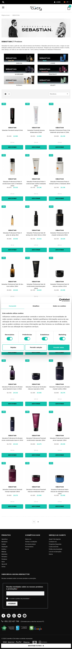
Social (27, 549)
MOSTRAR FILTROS (36, 646)
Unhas (3, 566)
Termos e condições (31, 541)
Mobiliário (4, 554)
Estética (4, 549)
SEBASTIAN (16, 15)
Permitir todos (58, 347)
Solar (3, 561)
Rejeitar (13, 347)
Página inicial (6, 15)
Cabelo (4, 544)
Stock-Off (4, 564)
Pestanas (4, 559)
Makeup (4, 551)
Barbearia (4, 541)
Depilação (5, 546)
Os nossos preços (30, 544)
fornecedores (29, 546)
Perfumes (4, 556)
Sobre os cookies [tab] (59, 306)
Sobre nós (28, 539)
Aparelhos (5, 539)
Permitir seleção (36, 347)
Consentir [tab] (12, 306)
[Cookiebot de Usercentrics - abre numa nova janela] (61, 300)
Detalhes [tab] (36, 306)
